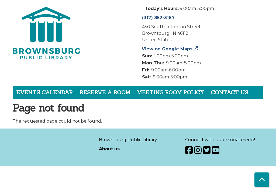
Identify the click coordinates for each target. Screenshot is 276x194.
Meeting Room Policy (170, 92)
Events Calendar (44, 92)
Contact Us (229, 92)
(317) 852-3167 (158, 17)
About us (109, 148)
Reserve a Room (105, 92)
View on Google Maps (167, 48)
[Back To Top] (261, 179)
